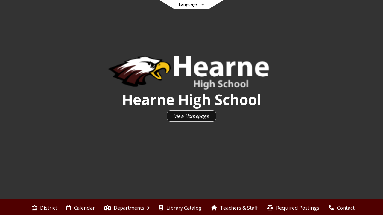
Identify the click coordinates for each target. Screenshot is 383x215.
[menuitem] (44, 207)
